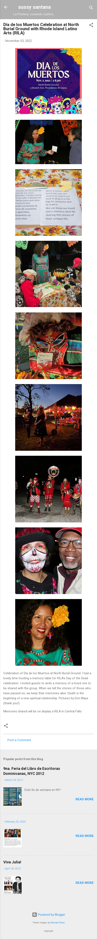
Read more (85, 799)
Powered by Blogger (48, 915)
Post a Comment (19, 740)
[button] (91, 25)
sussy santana (34, 7)
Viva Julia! (12, 862)
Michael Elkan (58, 922)
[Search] (91, 8)
